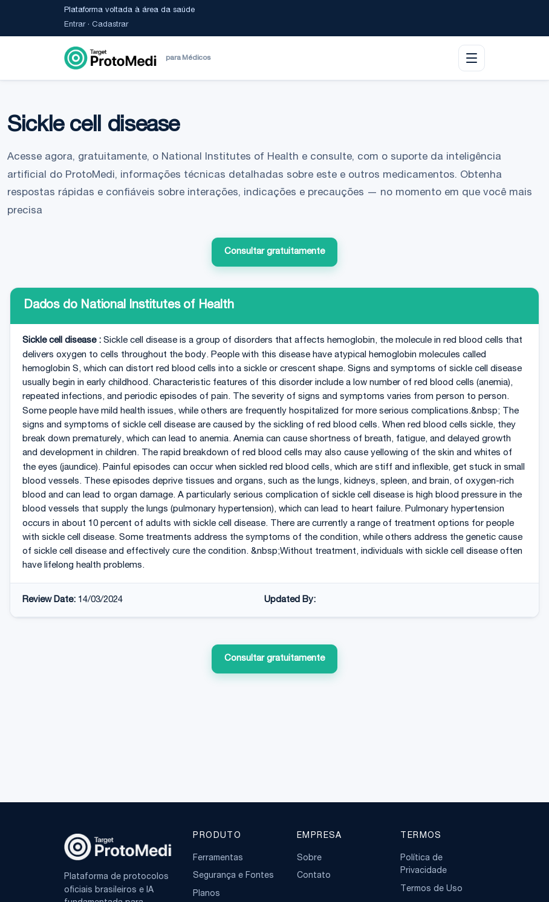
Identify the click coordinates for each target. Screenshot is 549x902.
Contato (314, 876)
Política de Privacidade (423, 865)
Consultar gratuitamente (274, 251)
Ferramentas (218, 858)
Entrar (74, 25)
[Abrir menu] (471, 58)
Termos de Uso (431, 889)
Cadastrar (110, 25)
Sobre (309, 858)
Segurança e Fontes (233, 876)
